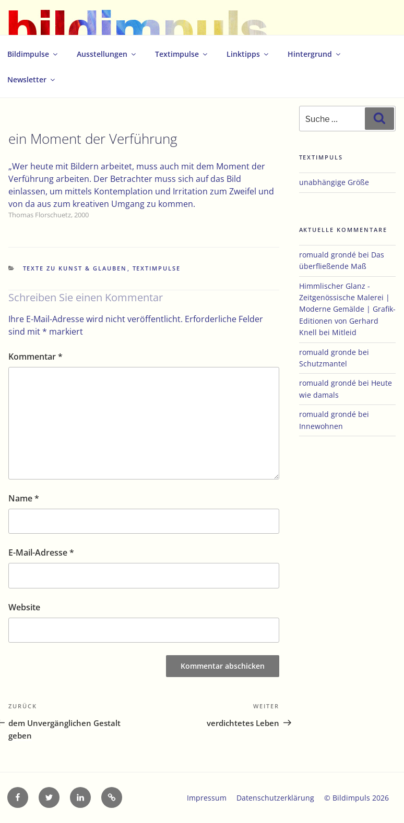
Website (24, 607)
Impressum (207, 798)
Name (23, 498)
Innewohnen (321, 426)
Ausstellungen (107, 54)
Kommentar (35, 356)
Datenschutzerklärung (275, 798)
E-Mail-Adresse (41, 552)
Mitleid (344, 332)
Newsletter (31, 79)
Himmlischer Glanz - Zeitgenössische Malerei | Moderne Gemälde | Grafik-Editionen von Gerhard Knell (347, 309)
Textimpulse (182, 54)
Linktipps (248, 54)
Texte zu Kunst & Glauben (75, 268)
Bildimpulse (33, 54)
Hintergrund (315, 54)
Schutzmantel (323, 363)
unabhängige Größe (334, 182)
